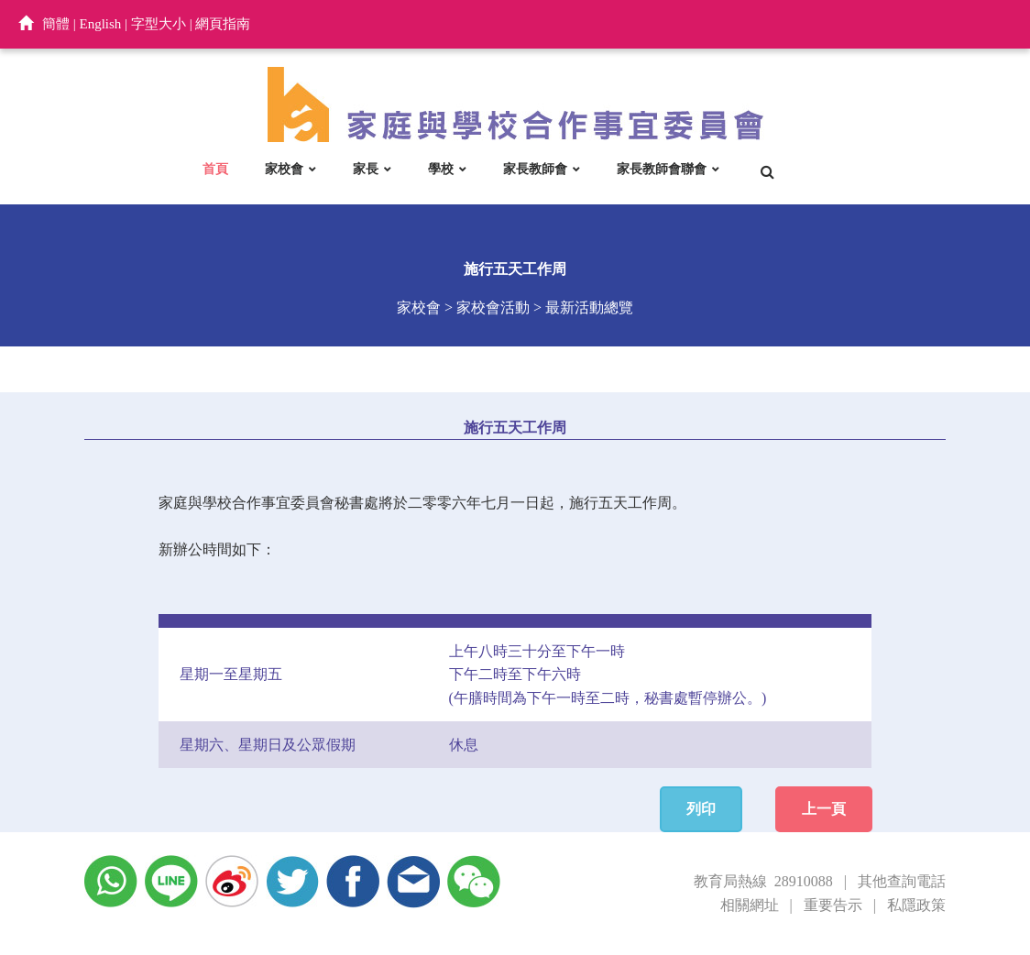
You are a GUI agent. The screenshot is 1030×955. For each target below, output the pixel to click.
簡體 (56, 23)
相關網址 (749, 905)
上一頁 (824, 809)
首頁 (215, 168)
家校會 (284, 168)
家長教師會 (535, 168)
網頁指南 (222, 23)
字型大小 (158, 23)
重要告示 (833, 905)
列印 (701, 809)
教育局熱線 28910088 (763, 881)
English (101, 23)
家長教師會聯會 (662, 168)
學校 (441, 168)
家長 (365, 168)
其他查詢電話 (902, 881)
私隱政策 (916, 905)
